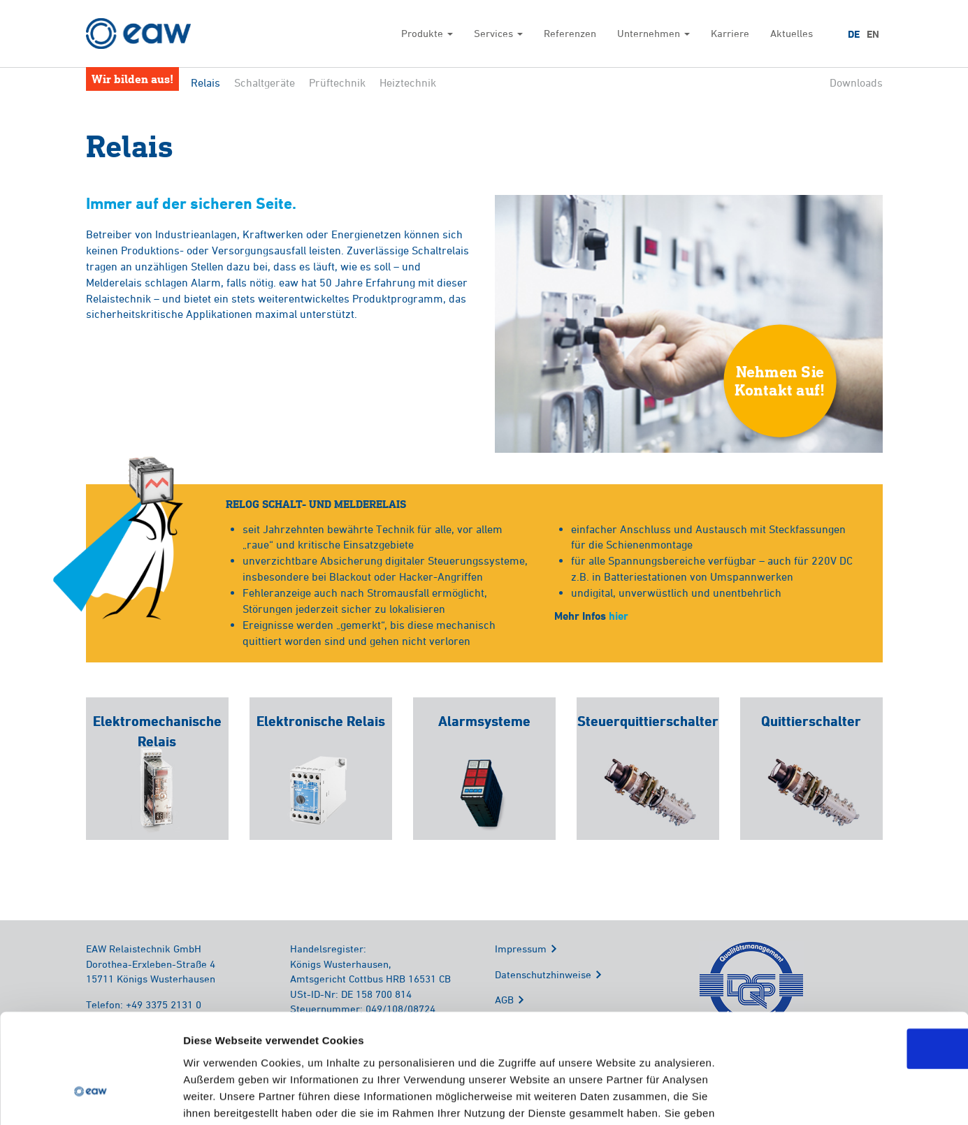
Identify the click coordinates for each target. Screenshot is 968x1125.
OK (852, 960)
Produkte (427, 33)
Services (498, 33)
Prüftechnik (337, 82)
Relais (205, 82)
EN (873, 34)
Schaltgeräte (264, 82)
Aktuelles (791, 33)
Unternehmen (653, 33)
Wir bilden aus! (132, 78)
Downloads (856, 82)
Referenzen (570, 33)
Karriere (730, 33)
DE (854, 34)
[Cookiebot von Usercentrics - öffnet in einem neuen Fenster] (90, 1097)
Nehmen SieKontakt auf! (779, 380)
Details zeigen (743, 1097)
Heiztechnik (408, 82)
